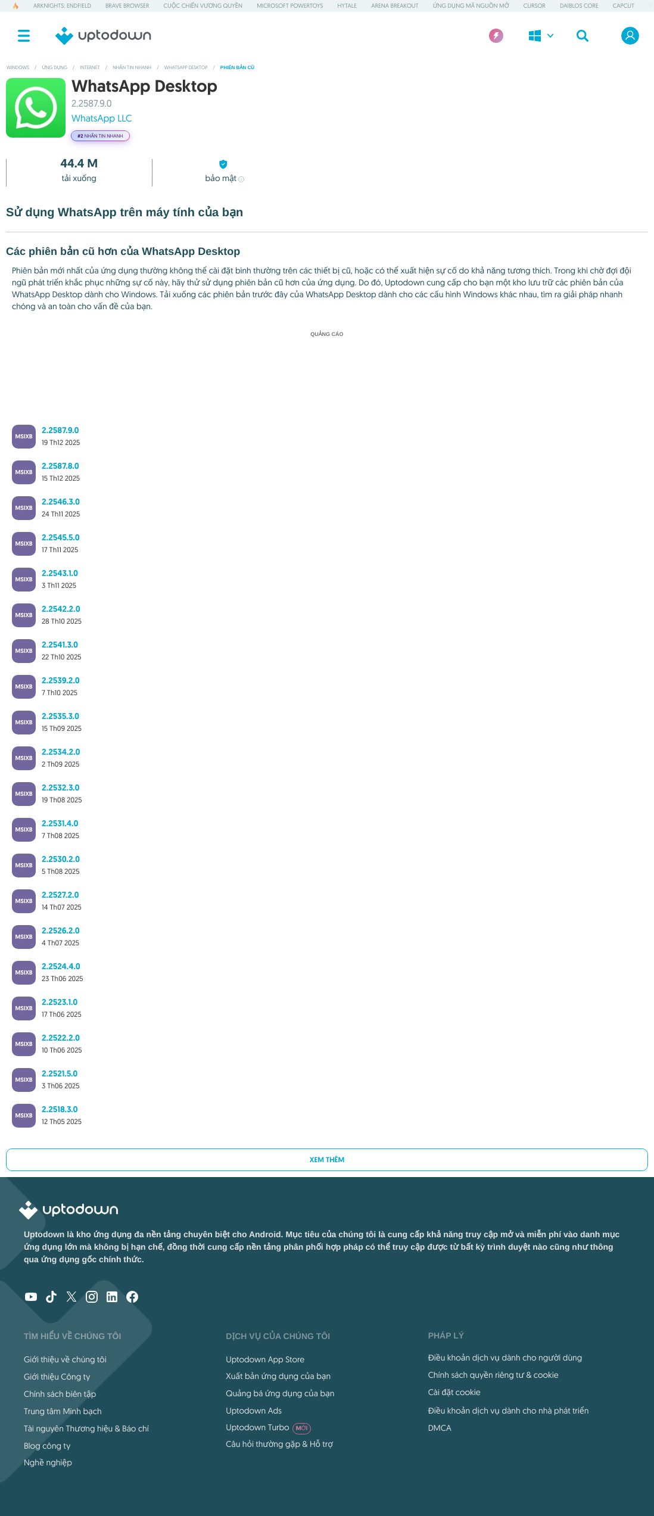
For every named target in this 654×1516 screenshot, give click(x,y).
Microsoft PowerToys (290, 6)
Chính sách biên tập (60, 1394)
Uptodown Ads (254, 1410)
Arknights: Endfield (62, 6)
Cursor (535, 6)
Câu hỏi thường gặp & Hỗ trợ (279, 1444)
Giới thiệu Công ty (57, 1376)
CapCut (623, 6)
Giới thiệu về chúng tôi (65, 1359)
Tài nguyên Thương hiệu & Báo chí (86, 1428)
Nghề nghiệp (48, 1462)
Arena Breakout (395, 6)
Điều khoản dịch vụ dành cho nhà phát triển (508, 1410)
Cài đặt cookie (454, 1392)
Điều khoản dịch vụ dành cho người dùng (505, 1357)
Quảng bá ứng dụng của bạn (280, 1393)
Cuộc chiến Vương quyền (203, 6)
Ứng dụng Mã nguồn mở (471, 6)
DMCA (439, 1427)
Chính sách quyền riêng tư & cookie (493, 1374)
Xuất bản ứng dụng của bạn (278, 1376)
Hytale (347, 6)
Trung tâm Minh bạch (63, 1411)
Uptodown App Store (265, 1359)
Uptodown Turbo (268, 1427)
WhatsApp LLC (101, 118)
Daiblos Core (579, 6)
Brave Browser (127, 6)
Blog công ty (47, 1445)
